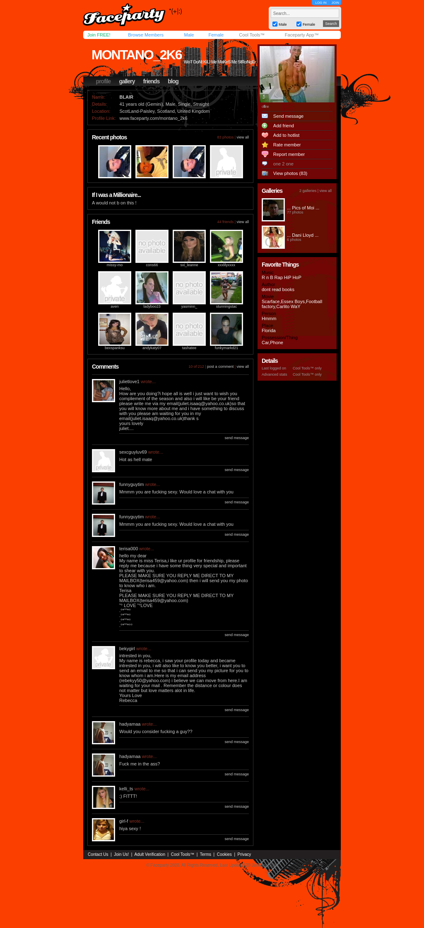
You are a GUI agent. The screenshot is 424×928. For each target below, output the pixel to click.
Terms (205, 854)
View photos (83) (290, 173)
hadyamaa (129, 724)
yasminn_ (189, 306)
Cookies (224, 854)
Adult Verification (149, 854)
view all (242, 137)
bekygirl (127, 648)
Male (189, 34)
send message (236, 438)
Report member (289, 154)
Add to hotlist (286, 135)
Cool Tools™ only (307, 368)
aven (115, 306)
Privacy (244, 854)
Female (216, 34)
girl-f (123, 821)
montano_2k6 (136, 54)
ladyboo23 (152, 306)
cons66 (152, 265)
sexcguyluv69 (133, 451)
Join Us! (121, 854)
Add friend (283, 125)
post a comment (220, 366)
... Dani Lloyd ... (302, 235)
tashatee (189, 348)
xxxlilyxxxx (226, 265)
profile (103, 81)
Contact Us (98, 854)
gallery (127, 81)
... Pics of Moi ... (303, 207)
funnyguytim (131, 484)
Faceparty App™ (302, 34)
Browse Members (146, 34)
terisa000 (128, 548)
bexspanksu (115, 348)
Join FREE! (99, 34)
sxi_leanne (189, 265)
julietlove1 (129, 381)
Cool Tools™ (252, 34)
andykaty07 (151, 348)
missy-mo (115, 265)
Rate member (287, 144)
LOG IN (320, 3)
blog (173, 81)
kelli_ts (126, 788)
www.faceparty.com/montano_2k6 (153, 118)
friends (151, 81)
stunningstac (226, 306)
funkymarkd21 (226, 348)
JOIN (335, 3)
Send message (288, 116)
